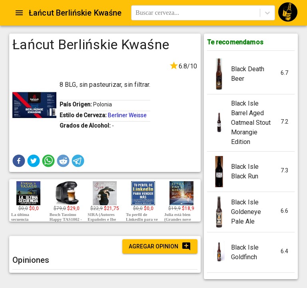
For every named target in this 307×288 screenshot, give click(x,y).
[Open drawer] (19, 12)
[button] (18, 160)
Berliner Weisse (127, 115)
